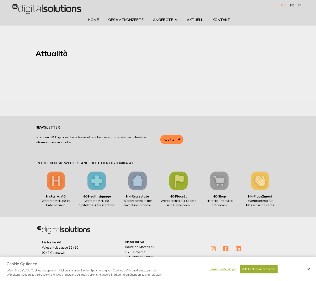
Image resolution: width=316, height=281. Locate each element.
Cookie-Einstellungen (223, 275)
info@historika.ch (54, 263)
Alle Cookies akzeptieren (258, 275)
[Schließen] (308, 276)
